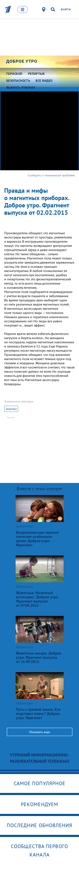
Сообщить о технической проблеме (51, 175)
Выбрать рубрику (20, 88)
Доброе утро (21, 61)
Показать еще (39, 732)
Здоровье (11, 409)
